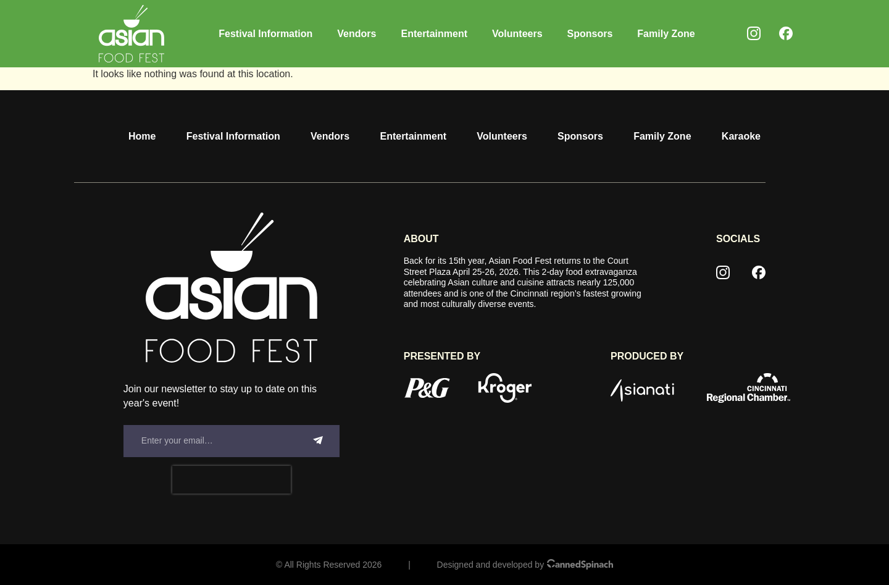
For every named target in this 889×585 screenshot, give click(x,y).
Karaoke (741, 136)
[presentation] (231, 480)
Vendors (356, 33)
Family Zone (666, 33)
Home (142, 136)
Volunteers (517, 33)
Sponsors (590, 33)
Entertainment (434, 33)
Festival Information (265, 33)
